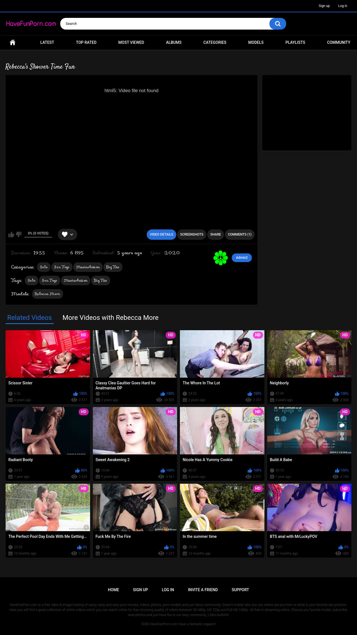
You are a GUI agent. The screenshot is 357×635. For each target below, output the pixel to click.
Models (256, 42)
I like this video (11, 234)
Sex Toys (61, 267)
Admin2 (242, 258)
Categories (214, 42)
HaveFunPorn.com (163, 624)
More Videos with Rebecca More (110, 318)
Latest (47, 42)
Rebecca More (47, 293)
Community (338, 42)
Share (215, 234)
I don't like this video (18, 234)
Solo (44, 267)
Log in (342, 6)
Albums (174, 42)
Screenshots (191, 234)
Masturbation (88, 267)
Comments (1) (240, 234)
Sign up (324, 6)
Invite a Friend (203, 590)
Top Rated (86, 42)
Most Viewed (131, 42)
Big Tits (112, 267)
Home (13, 42)
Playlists (295, 42)
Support (240, 590)
